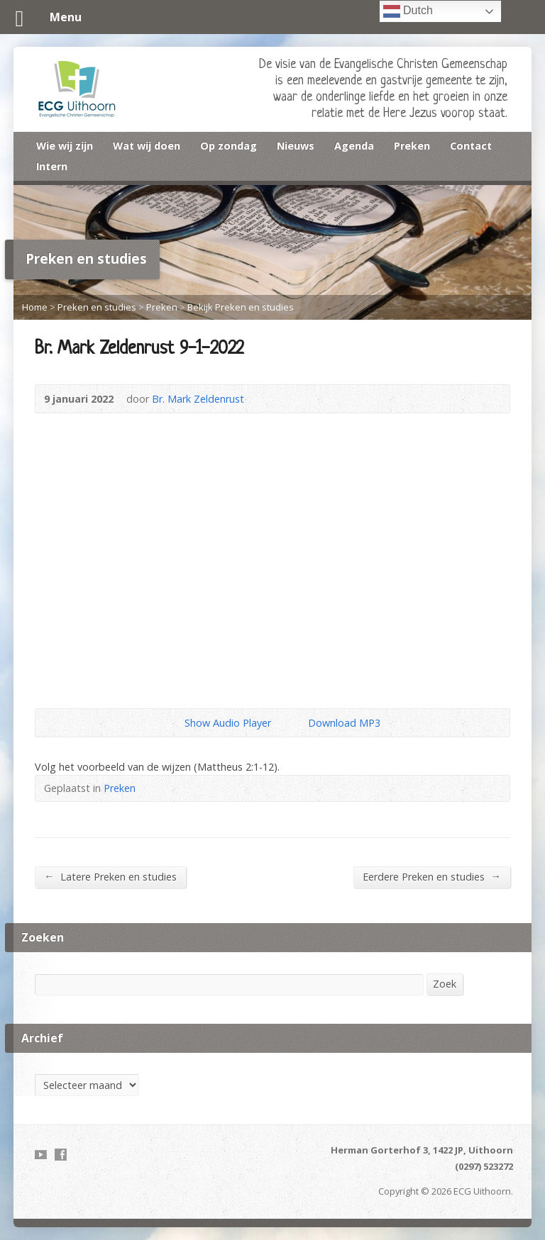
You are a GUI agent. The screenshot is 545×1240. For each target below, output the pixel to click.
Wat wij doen (146, 145)
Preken (412, 145)
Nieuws (295, 145)
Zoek (444, 983)
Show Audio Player (173, 723)
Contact (471, 145)
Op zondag (228, 145)
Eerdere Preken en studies (431, 876)
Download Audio (296, 723)
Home (35, 307)
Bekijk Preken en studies (240, 307)
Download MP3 (344, 723)
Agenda (354, 145)
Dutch (408, 11)
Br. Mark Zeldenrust (198, 399)
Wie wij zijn (64, 145)
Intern (51, 166)
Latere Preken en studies (110, 876)
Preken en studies (96, 307)
